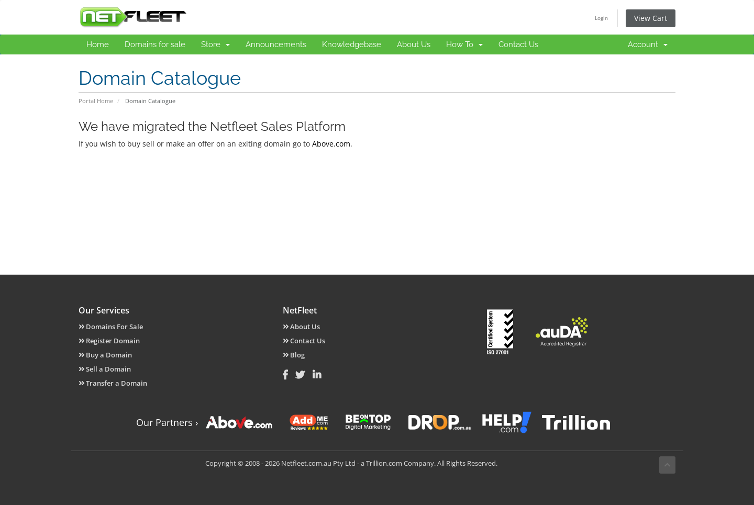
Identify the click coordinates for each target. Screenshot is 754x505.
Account (648, 44)
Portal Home (96, 101)
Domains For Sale (111, 326)
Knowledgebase (351, 44)
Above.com (331, 144)
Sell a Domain (105, 369)
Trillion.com (384, 463)
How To (464, 44)
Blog (294, 355)
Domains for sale (155, 44)
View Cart (650, 18)
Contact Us (518, 44)
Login (601, 17)
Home (97, 44)
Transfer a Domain (113, 383)
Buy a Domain (105, 355)
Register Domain (109, 340)
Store (215, 44)
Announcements (276, 44)
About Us (413, 44)
